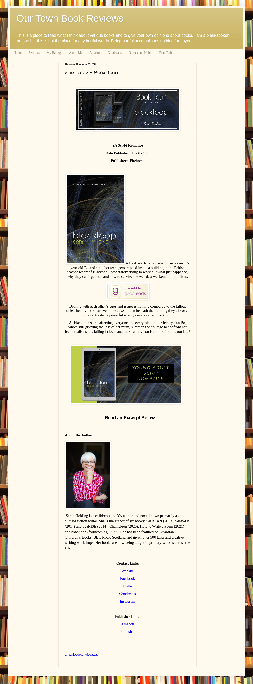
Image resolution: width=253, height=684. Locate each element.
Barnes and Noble (140, 52)
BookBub (165, 52)
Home (18, 52)
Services (34, 52)
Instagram (127, 601)
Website (127, 571)
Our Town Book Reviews (70, 18)
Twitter (127, 586)
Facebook (127, 578)
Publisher (127, 631)
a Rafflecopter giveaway (81, 654)
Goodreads (115, 52)
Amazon (95, 52)
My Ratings (54, 52)
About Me (75, 52)
